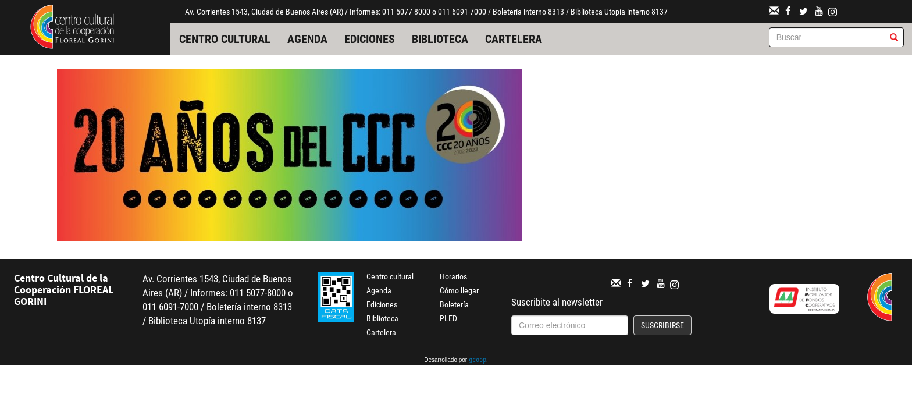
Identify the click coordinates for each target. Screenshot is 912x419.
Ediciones (369, 39)
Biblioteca (440, 39)
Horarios (453, 276)
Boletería (454, 304)
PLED (448, 318)
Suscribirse (662, 325)
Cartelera (513, 39)
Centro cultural (224, 39)
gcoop (477, 361)
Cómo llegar (459, 290)
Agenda (307, 39)
